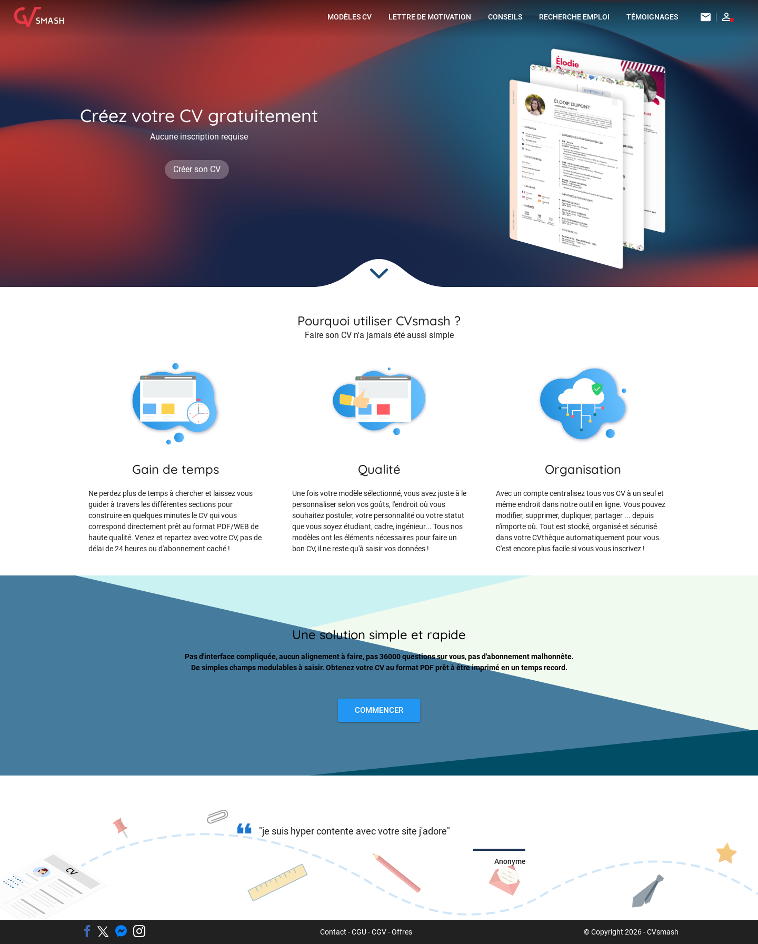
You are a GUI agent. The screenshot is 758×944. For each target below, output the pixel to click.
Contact (333, 932)
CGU (359, 932)
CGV (379, 932)
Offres (402, 932)
